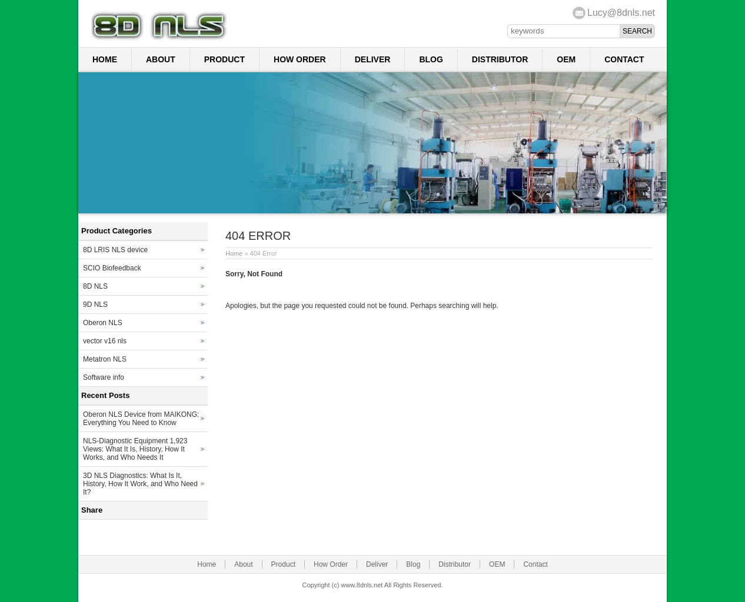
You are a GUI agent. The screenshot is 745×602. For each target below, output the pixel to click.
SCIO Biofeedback (112, 268)
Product (224, 59)
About (160, 59)
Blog (431, 59)
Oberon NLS (102, 323)
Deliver (373, 59)
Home (104, 59)
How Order (300, 59)
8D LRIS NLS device (115, 250)
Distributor (500, 59)
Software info (103, 377)
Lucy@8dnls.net (621, 13)
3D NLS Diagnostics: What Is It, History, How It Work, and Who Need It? (140, 483)
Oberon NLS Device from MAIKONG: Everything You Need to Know (141, 418)
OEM (566, 59)
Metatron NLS (105, 359)
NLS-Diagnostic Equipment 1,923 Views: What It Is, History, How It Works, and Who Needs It (135, 449)
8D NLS (95, 286)
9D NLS (95, 304)
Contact (624, 59)
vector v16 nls (105, 341)
